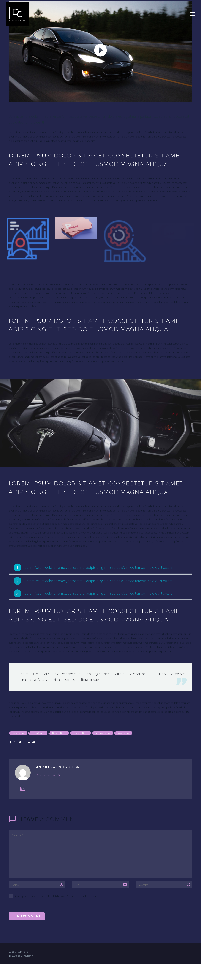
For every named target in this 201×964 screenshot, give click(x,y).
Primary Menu (192, 14)
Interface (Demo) (103, 733)
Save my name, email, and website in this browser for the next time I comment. (55, 896)
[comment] (100, 854)
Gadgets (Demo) (81, 733)
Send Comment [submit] (27, 916)
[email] (100, 884)
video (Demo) (123, 733)
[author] (37, 884)
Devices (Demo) (59, 733)
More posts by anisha (50, 774)
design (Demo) (38, 733)
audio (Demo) (18, 733)
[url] (164, 884)
